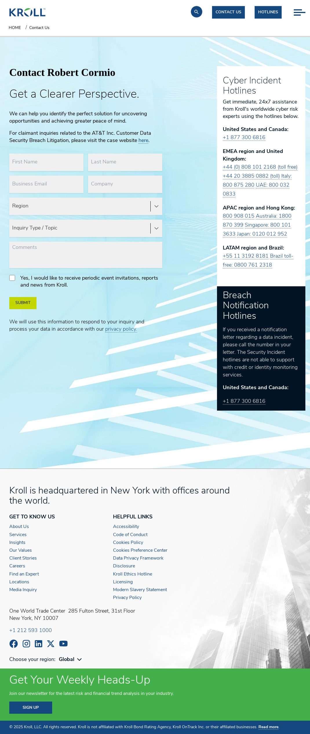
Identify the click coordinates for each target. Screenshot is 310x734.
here (143, 140)
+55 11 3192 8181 (246, 256)
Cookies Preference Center (140, 550)
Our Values (20, 550)
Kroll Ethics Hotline (132, 574)
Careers (17, 566)
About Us (19, 526)
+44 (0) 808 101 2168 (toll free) (260, 167)
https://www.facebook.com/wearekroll (13, 644)
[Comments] (85, 255)
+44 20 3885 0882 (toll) (251, 176)
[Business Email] (46, 184)
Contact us (228, 12)
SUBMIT (22, 303)
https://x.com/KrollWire (50, 643)
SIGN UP (31, 708)
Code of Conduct (130, 535)
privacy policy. (121, 329)
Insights (17, 542)
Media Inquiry (23, 590)
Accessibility (126, 526)
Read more (268, 727)
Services (18, 535)
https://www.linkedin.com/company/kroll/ (38, 643)
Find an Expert (24, 574)
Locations (19, 582)
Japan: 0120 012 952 (262, 234)
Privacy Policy (127, 597)
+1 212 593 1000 (30, 630)
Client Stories (23, 558)
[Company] (125, 184)
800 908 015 (238, 216)
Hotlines (268, 12)
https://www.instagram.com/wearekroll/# (26, 644)
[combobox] (71, 659)
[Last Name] (125, 162)
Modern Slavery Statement (140, 590)
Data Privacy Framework (138, 558)
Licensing (123, 582)
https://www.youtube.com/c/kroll (63, 643)
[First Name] (46, 162)
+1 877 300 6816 (244, 138)
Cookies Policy (128, 542)
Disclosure (124, 566)
